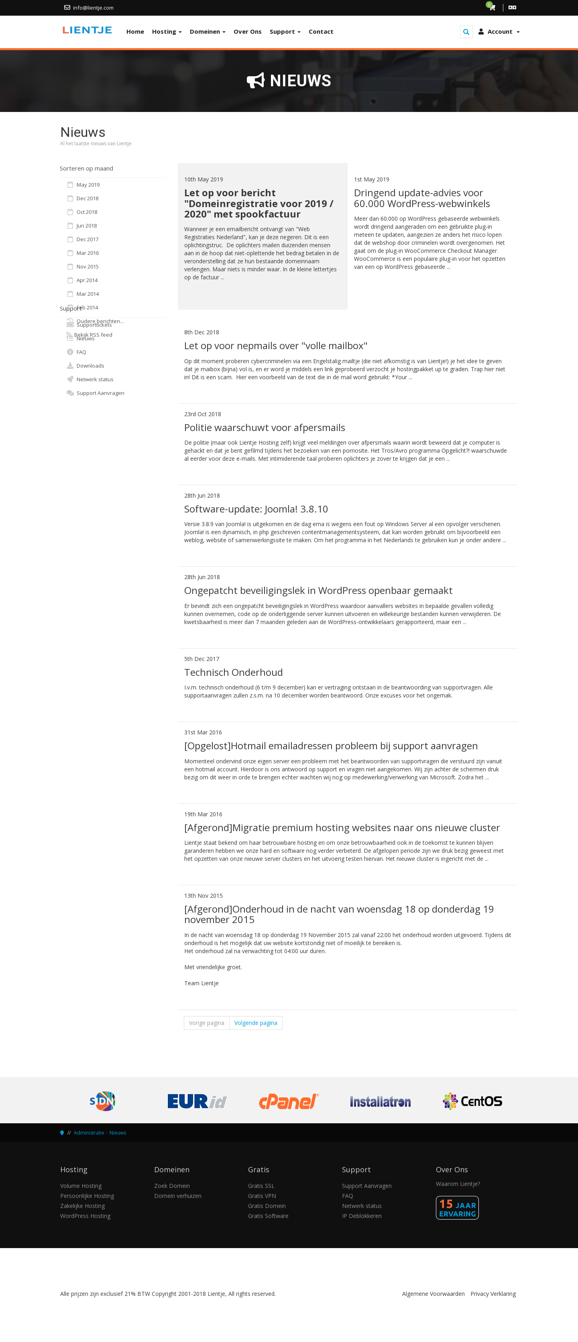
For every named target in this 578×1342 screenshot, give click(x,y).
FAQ (76, 352)
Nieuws (80, 338)
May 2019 (83, 184)
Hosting (167, 31)
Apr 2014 (82, 280)
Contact (321, 31)
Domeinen (208, 31)
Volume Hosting (81, 1186)
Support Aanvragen (95, 393)
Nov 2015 (82, 266)
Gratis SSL (261, 1186)
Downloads (85, 365)
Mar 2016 (82, 253)
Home (135, 31)
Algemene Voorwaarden (433, 1293)
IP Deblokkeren (362, 1216)
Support (285, 31)
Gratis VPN (262, 1196)
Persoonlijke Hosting (87, 1196)
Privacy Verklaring (493, 1293)
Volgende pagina (255, 1023)
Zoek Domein (172, 1186)
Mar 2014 (82, 294)
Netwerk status (90, 379)
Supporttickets (89, 324)
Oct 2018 (81, 212)
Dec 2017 (82, 239)
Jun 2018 (81, 225)
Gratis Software (268, 1216)
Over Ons (248, 31)
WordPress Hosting (85, 1216)
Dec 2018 (82, 198)
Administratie (89, 1132)
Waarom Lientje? (458, 1183)
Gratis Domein (267, 1206)
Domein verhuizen (177, 1196)
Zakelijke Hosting (82, 1206)
